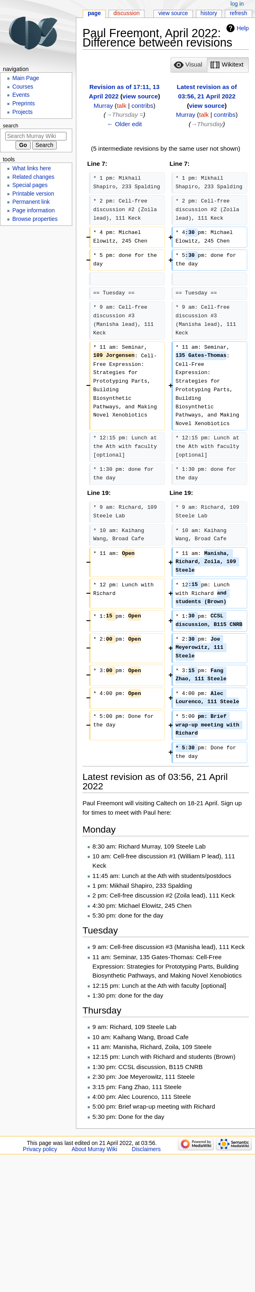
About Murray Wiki (94, 1149)
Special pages (29, 185)
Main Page (25, 78)
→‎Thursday (207, 123)
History (209, 13)
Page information (33, 210)
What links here (31, 168)
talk (121, 105)
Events (20, 95)
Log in (237, 4)
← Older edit (124, 123)
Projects (22, 112)
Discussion (126, 13)
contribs (142, 105)
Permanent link (31, 202)
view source (140, 96)
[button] (189, 65)
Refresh (238, 13)
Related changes (33, 177)
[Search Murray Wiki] (36, 136)
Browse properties (35, 219)
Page (94, 13)
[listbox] (209, 65)
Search (10, 126)
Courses (22, 87)
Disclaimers (146, 1149)
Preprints (23, 103)
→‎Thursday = (124, 114)
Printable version (33, 194)
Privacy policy (40, 1149)
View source (173, 13)
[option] (189, 64)
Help (243, 28)
